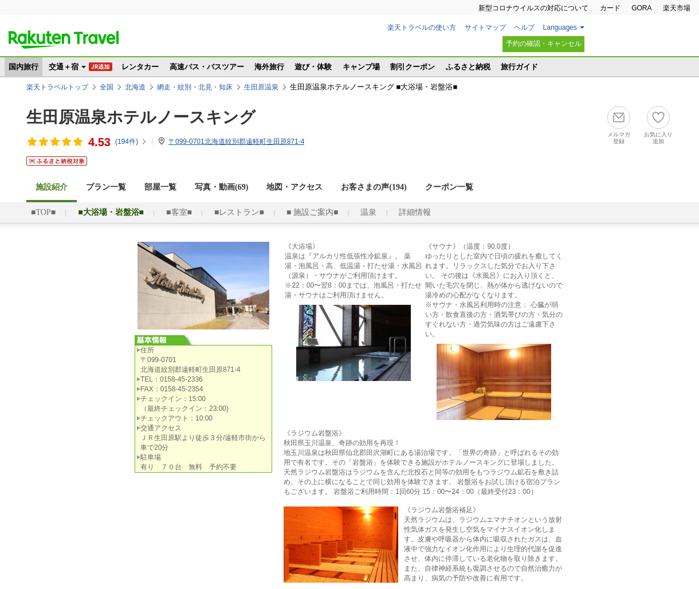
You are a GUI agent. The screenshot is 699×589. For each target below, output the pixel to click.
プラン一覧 (106, 187)
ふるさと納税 (468, 66)
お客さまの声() (373, 187)
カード (610, 8)
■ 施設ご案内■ (312, 212)
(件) (131, 141)
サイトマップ (485, 27)
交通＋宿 (63, 66)
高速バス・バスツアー (207, 66)
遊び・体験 (313, 66)
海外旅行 (269, 66)
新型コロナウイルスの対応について (533, 8)
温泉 (368, 212)
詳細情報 (415, 212)
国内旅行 (23, 66)
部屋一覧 (160, 187)
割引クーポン (412, 66)
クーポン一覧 (449, 187)
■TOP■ (43, 212)
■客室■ (179, 212)
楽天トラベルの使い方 (421, 27)
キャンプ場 (361, 66)
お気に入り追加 (658, 137)
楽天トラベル (64, 39)
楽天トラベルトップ (57, 87)
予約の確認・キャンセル (544, 44)
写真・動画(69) (221, 187)
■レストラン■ (239, 212)
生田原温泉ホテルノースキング (141, 117)
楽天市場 (676, 8)
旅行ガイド (519, 66)
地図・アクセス (294, 187)
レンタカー (140, 66)
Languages (560, 27)
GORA (641, 8)
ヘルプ (524, 27)
